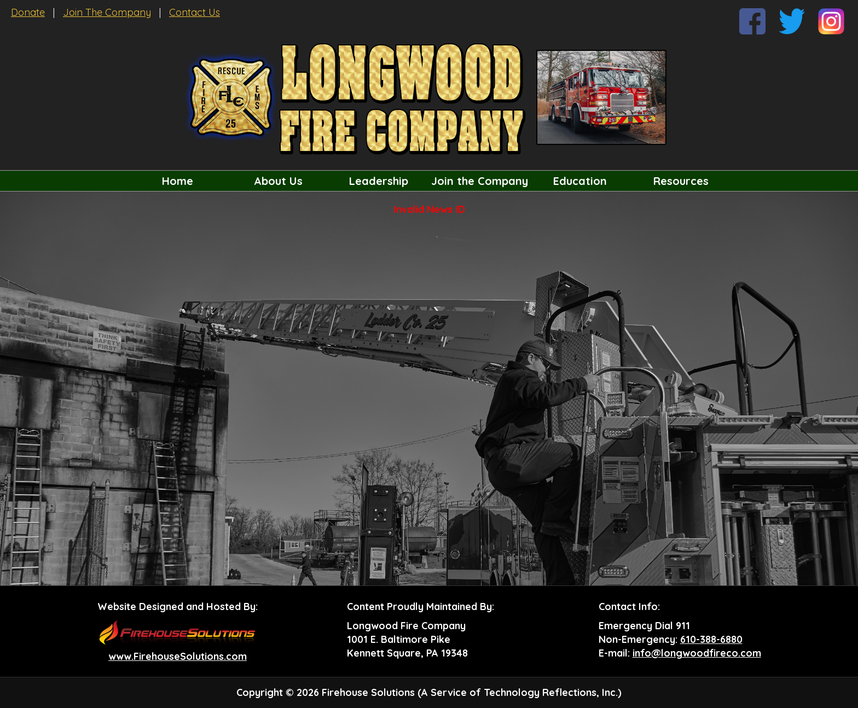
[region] (429, 181)
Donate (28, 12)
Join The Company (107, 12)
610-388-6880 (711, 639)
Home (177, 181)
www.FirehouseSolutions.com (177, 656)
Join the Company (479, 181)
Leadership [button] (378, 181)
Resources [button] (681, 181)
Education (580, 181)
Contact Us (194, 12)
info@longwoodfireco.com (697, 653)
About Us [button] (278, 181)
